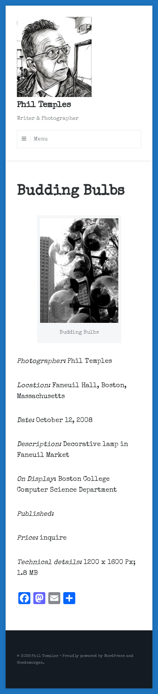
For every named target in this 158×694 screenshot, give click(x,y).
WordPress (114, 656)
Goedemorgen (30, 663)
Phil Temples (44, 105)
